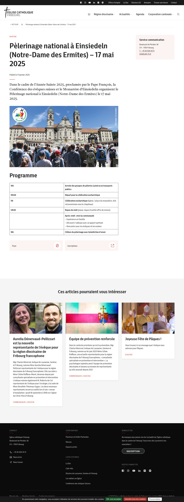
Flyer (36, 245)
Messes (69, 442)
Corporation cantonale (160, 14)
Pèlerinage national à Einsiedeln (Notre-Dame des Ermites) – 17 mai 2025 (51, 24)
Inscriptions (91, 245)
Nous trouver (16, 462)
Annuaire (147, 2)
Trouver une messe (161, 2)
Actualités (124, 14)
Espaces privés (71, 447)
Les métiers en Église (74, 478)
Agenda (140, 14)
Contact (174, 2)
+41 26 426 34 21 (18, 452)
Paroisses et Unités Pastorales (77, 437)
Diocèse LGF (136, 2)
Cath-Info (69, 468)
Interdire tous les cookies (135, 499)
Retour (14, 24)
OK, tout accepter (113, 499)
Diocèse (13, 37)
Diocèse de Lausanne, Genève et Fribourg (81, 473)
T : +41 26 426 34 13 (146, 51)
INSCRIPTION (133, 451)
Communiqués (19, 402)
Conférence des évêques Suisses (78, 483)
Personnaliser (155, 499)
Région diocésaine (103, 14)
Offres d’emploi (114, 2)
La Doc (125, 2)
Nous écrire (16, 457)
